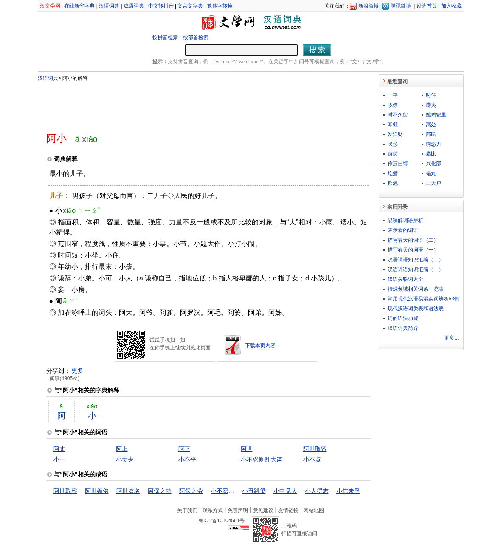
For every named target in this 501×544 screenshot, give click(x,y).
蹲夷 (431, 105)
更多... (451, 338)
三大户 (433, 183)
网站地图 (314, 510)
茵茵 (393, 154)
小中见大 (285, 490)
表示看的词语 (403, 230)
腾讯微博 (401, 6)
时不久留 (398, 115)
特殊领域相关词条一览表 (416, 289)
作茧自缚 (398, 164)
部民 (431, 134)
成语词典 (134, 6)
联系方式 (213, 510)
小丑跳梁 (254, 490)
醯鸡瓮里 (436, 115)
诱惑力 (433, 144)
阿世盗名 (128, 490)
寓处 (431, 125)
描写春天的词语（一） (413, 250)
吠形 (393, 144)
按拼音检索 (165, 37)
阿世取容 (315, 448)
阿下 (184, 448)
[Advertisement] (194, 103)
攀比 (431, 154)
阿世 (247, 448)
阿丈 (59, 448)
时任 (431, 95)
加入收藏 (451, 6)
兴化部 (433, 164)
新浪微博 (368, 6)
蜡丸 (431, 173)
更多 (77, 370)
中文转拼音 (161, 6)
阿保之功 (160, 490)
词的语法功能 (403, 318)
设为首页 (427, 6)
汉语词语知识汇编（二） (416, 260)
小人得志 (317, 490)
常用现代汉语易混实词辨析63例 (423, 299)
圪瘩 (393, 173)
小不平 (187, 459)
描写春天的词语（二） (413, 240)
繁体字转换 (220, 6)
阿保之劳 (191, 490)
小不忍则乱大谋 (261, 459)
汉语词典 (109, 6)
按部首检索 (195, 37)
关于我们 (187, 510)
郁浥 (393, 183)
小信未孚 (348, 490)
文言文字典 (190, 6)
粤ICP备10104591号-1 (223, 521)
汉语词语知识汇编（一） (416, 269)
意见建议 (263, 510)
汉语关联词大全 (405, 279)
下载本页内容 (260, 345)
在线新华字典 (79, 6)
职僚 (393, 105)
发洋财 (395, 134)
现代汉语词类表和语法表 (416, 309)
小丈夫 (125, 459)
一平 (393, 95)
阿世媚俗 (97, 490)
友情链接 (288, 510)
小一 (59, 459)
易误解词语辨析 (405, 221)
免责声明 (238, 510)
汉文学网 (50, 6)
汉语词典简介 (403, 328)
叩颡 (393, 125)
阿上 (122, 448)
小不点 (312, 459)
